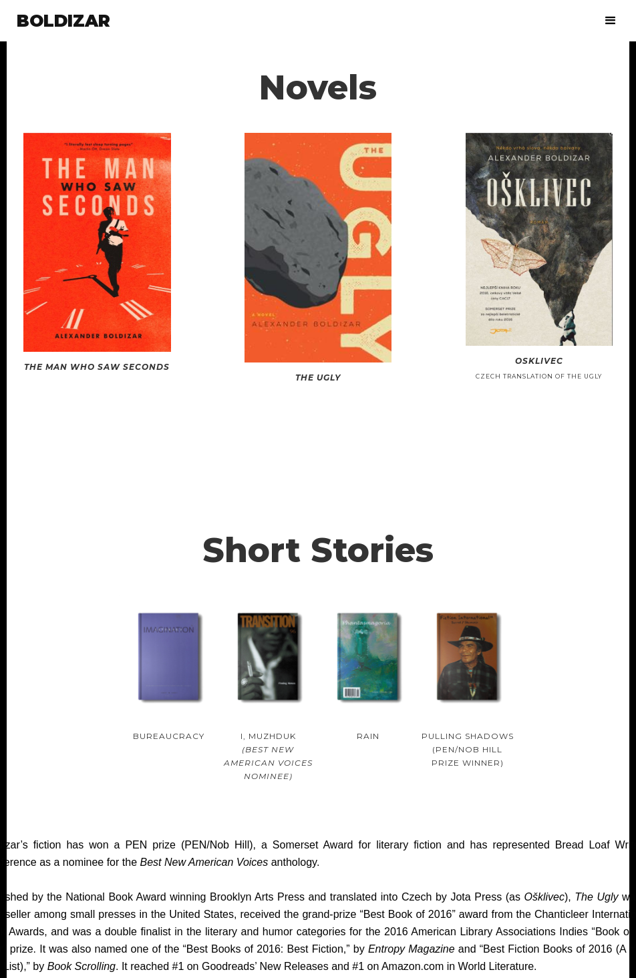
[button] (611, 20)
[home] (63, 21)
